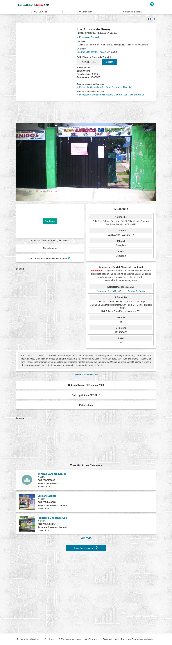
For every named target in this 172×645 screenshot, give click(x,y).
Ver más (86, 538)
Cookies (49, 639)
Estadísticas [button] (86, 405)
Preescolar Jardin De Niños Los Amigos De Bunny (121, 291)
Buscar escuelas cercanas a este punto (50, 258)
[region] (46, 48)
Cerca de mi (85, 11)
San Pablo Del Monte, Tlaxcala (91, 52)
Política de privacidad (28, 639)
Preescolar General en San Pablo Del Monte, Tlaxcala (104, 87)
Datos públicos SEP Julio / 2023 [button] (86, 385)
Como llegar (50, 248)
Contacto (91, 639)
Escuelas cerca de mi (86, 548)
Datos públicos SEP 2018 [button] (86, 395)
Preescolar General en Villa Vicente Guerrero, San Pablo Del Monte (110, 95)
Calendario (132, 11)
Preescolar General (88, 37)
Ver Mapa (50, 221)
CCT (39, 11)
